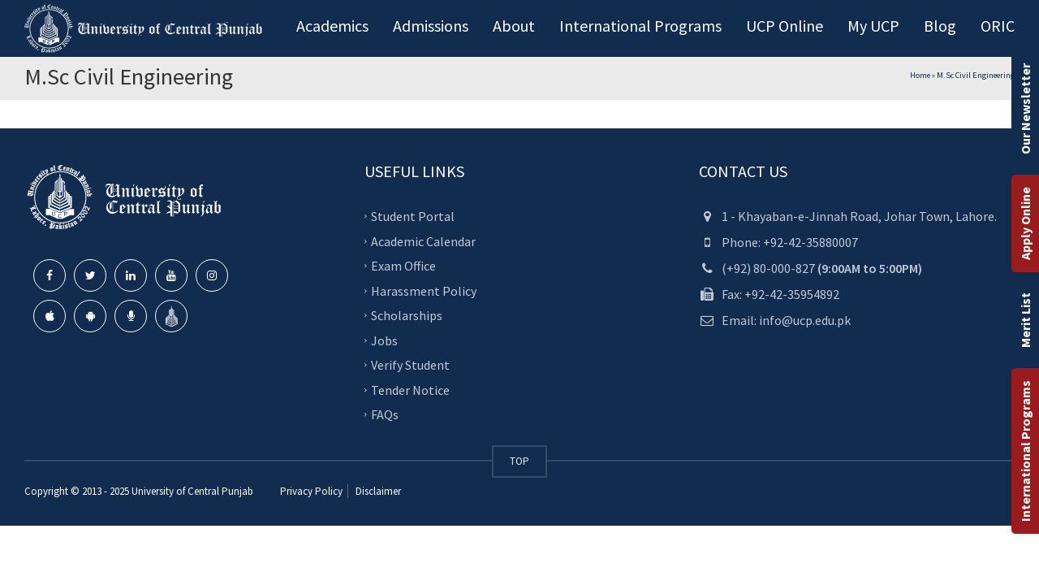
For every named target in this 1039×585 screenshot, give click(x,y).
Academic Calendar (423, 240)
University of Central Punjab (192, 491)
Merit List (1025, 320)
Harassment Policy (423, 290)
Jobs (384, 340)
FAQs (385, 414)
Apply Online (1025, 223)
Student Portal (413, 216)
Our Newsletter (1025, 108)
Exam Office (403, 266)
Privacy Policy (311, 491)
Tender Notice (410, 389)
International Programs (1025, 451)
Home (920, 75)
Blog (940, 25)
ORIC (998, 25)
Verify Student (410, 365)
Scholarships (406, 315)
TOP (519, 461)
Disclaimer (377, 491)
